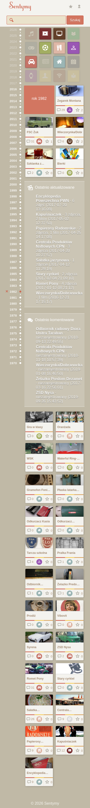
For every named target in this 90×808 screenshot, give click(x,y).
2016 (13, 89)
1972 (13, 351)
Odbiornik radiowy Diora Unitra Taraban (58, 335)
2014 (13, 101)
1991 (13, 238)
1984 (13, 280)
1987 (13, 262)
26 (30, 719)
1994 (13, 220)
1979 (13, 309)
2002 (13, 172)
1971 (13, 357)
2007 (13, 143)
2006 (13, 149)
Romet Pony (56, 286)
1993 (13, 226)
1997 (13, 202)
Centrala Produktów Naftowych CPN (54, 248)
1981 (13, 297)
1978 (13, 315)
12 (60, 750)
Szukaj (75, 20)
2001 (13, 178)
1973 (13, 345)
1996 (13, 208)
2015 (13, 95)
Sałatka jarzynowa (55, 264)
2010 (13, 125)
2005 (13, 155)
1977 (13, 321)
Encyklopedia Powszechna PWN (55, 202)
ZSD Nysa (57, 397)
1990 (13, 244)
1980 (13, 303)
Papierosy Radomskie (58, 232)
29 (60, 110)
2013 (13, 107)
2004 (13, 160)
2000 (13, 184)
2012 (13, 113)
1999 (13, 190)
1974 (13, 339)
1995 (13, 214)
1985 (13, 274)
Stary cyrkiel (56, 276)
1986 (13, 268)
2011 (13, 119)
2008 (13, 137)
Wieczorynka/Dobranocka (59, 297)
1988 (13, 256)
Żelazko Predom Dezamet (59, 383)
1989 (13, 250)
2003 (13, 166)
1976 (13, 327)
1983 (13, 286)
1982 (13, 291)
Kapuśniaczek (58, 218)
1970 (13, 363)
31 (30, 141)
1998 (13, 196)
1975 (13, 333)
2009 (13, 131)
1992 (13, 232)
